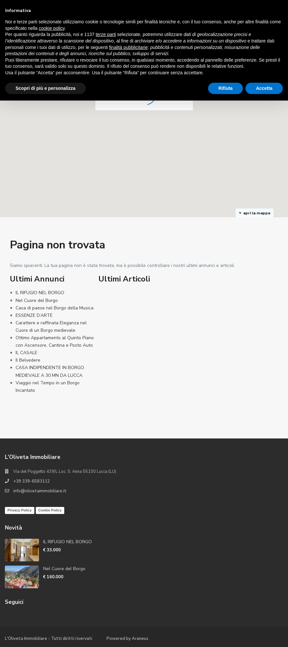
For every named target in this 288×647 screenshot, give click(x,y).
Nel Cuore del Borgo (37, 300)
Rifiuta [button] (226, 88)
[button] (222, 162)
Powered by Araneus (127, 638)
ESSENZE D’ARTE (34, 315)
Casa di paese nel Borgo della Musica (55, 308)
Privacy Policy (19, 510)
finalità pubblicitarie (128, 47)
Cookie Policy (50, 510)
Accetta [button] (264, 88)
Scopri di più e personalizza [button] (45, 88)
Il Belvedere (28, 360)
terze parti (106, 34)
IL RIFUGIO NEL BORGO (40, 293)
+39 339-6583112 (31, 481)
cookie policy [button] (52, 28)
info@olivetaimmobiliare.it (40, 491)
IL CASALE (26, 353)
